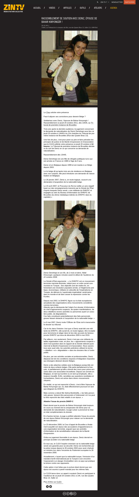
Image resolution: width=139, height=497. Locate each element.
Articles (67, 7)
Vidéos (52, 7)
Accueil (37, 7)
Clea (48, 112)
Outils (83, 7)
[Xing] (47, 486)
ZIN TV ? (105, 2)
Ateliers (98, 7)
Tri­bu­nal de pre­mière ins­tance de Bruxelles (69, 124)
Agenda (113, 7)
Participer (129, 2)
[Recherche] (97, 2)
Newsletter (117, 2)
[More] (50, 486)
